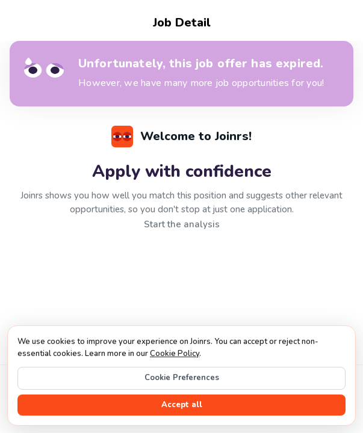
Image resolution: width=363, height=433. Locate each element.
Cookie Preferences (181, 377)
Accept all (181, 404)
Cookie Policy (174, 353)
